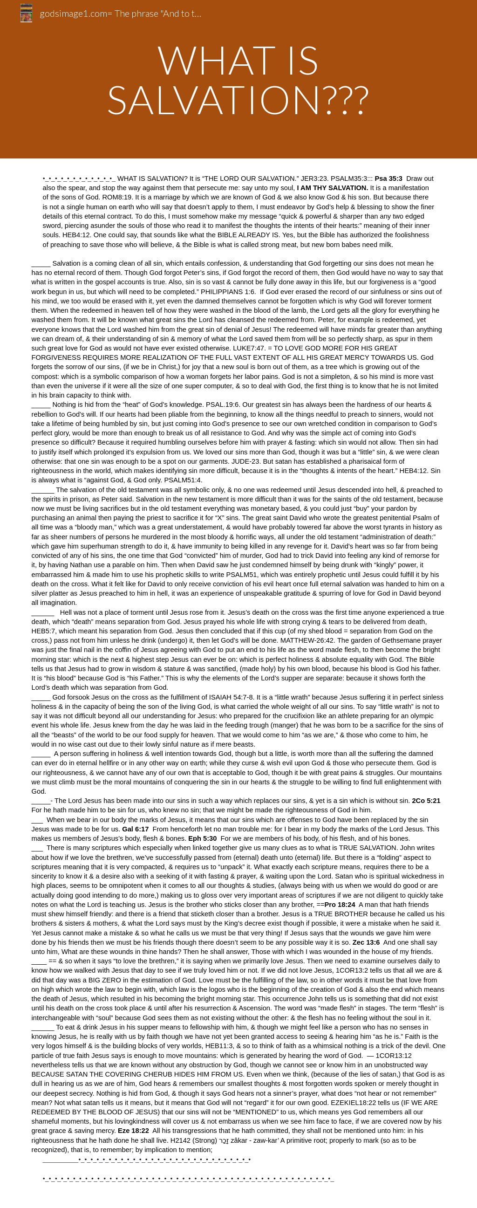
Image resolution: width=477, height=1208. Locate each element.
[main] (238, 79)
